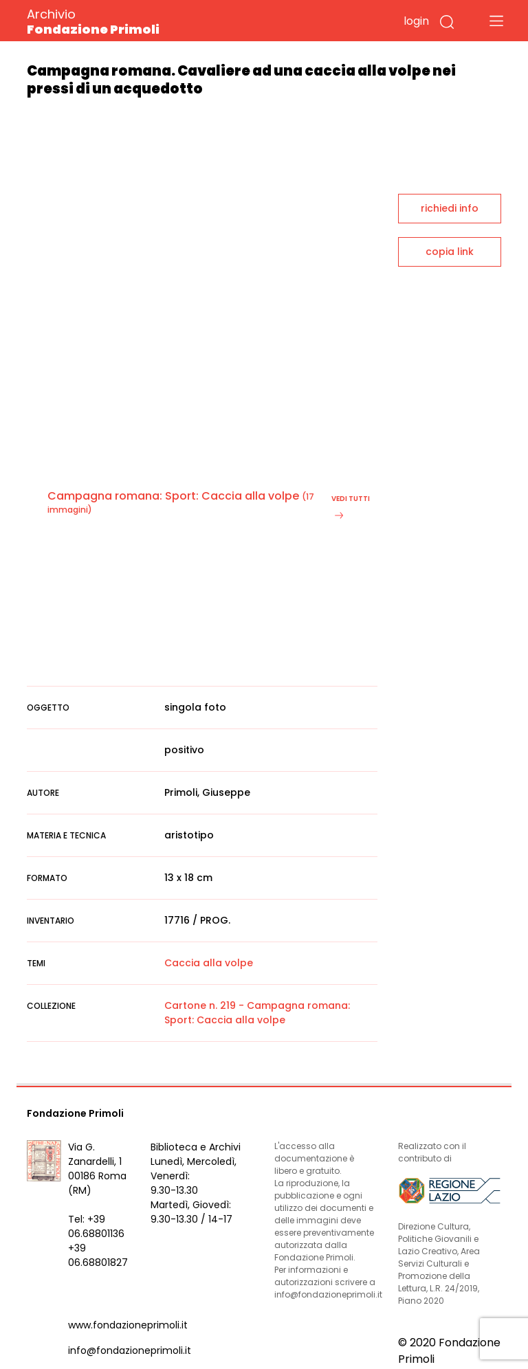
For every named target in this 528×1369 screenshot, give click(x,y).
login (416, 21)
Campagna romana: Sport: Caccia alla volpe (173, 496)
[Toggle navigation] (496, 20)
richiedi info (449, 208)
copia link (450, 251)
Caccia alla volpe (208, 963)
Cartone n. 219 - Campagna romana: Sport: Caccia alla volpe (257, 1013)
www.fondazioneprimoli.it (128, 1325)
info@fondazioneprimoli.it (129, 1350)
